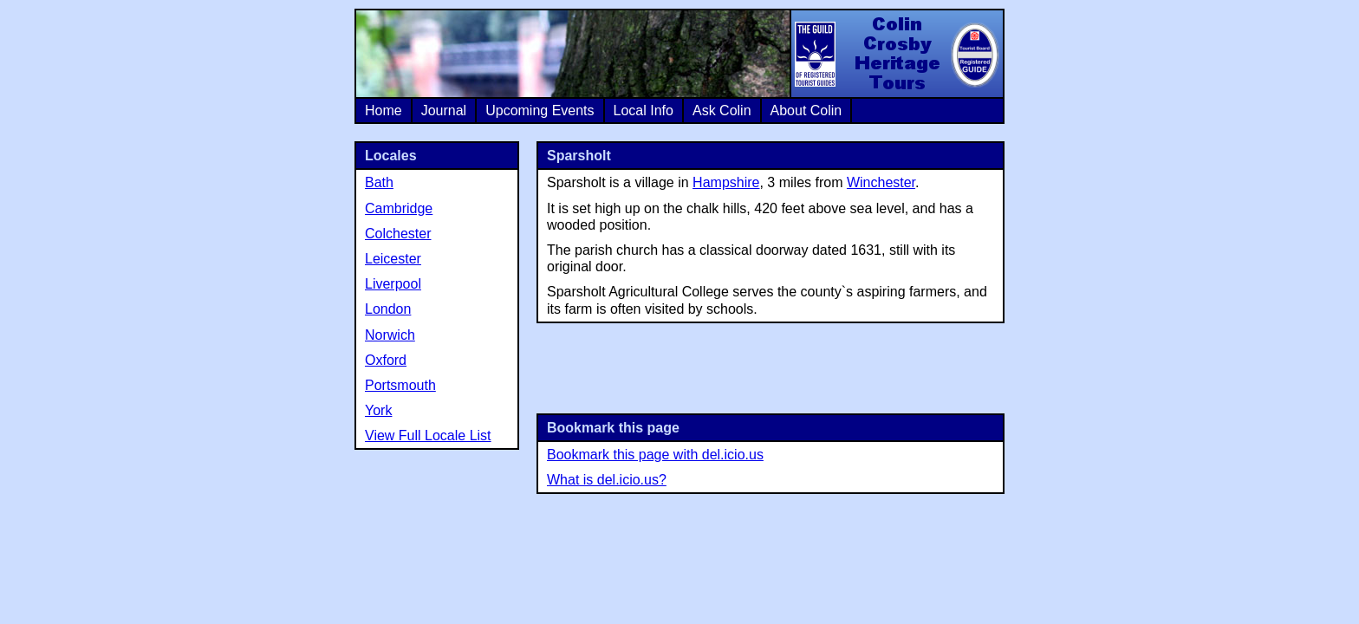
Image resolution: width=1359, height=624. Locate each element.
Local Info (643, 110)
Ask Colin (722, 110)
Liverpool (393, 283)
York (378, 410)
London (388, 309)
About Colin (806, 110)
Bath (379, 182)
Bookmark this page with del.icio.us (655, 454)
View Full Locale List (428, 435)
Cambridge (398, 208)
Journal (443, 110)
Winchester (881, 182)
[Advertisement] (770, 367)
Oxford (385, 360)
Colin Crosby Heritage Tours (896, 53)
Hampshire (726, 182)
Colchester (398, 233)
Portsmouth (400, 385)
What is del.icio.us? (606, 479)
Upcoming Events (539, 110)
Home (383, 110)
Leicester (393, 258)
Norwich (390, 335)
